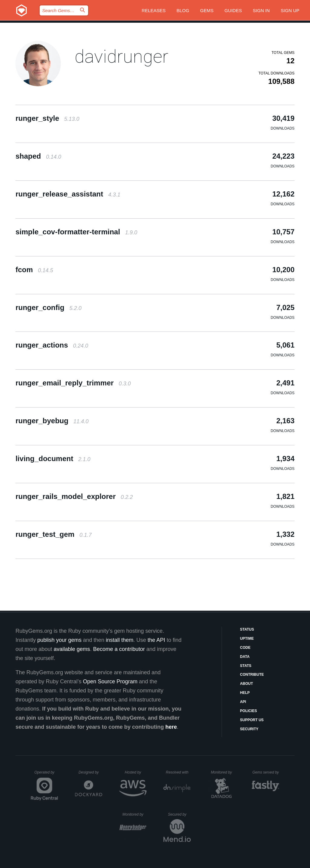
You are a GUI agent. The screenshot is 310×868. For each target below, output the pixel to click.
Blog (182, 10)
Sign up (290, 10)
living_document (52, 458)
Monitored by (223, 772)
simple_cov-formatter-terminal (76, 232)
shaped (38, 156)
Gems (206, 10)
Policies (248, 711)
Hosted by (136, 772)
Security (249, 729)
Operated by (46, 774)
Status (247, 629)
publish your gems (59, 640)
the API (156, 640)
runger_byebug (51, 421)
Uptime (247, 638)
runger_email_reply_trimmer (73, 383)
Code (245, 647)
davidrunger (121, 56)
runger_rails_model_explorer (74, 496)
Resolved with (178, 772)
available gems (72, 649)
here (171, 727)
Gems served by (265, 772)
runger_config (48, 307)
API (243, 702)
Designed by (90, 772)
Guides (233, 10)
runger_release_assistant (67, 194)
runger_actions (51, 345)
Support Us (252, 720)
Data (245, 657)
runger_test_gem (53, 534)
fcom (34, 270)
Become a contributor (119, 649)
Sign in (261, 10)
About (246, 684)
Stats (246, 666)
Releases (154, 10)
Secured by (179, 814)
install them (119, 640)
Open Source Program (110, 681)
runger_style (47, 118)
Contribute (252, 674)
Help (245, 693)
